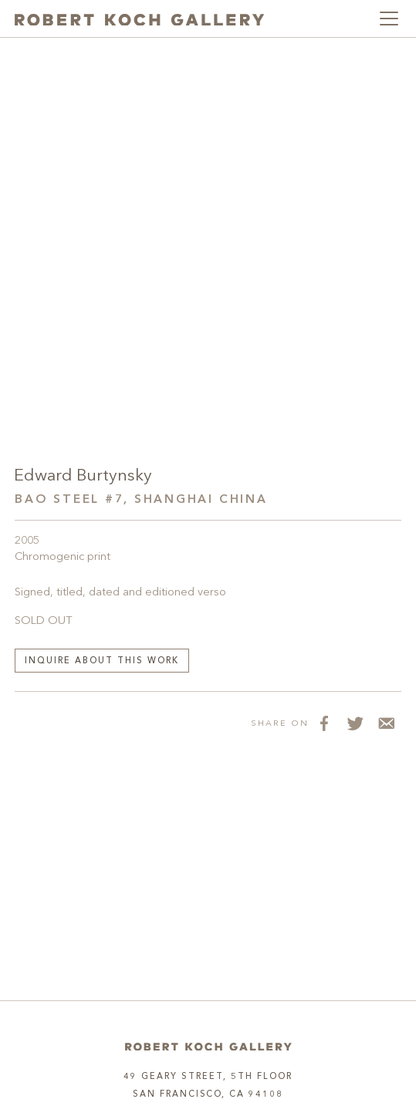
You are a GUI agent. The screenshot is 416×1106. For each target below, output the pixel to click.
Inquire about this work (102, 661)
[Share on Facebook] (324, 722)
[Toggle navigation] (389, 18)
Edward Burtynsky (83, 476)
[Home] (208, 1047)
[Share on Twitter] (355, 722)
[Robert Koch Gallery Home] (139, 19)
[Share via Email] (386, 722)
